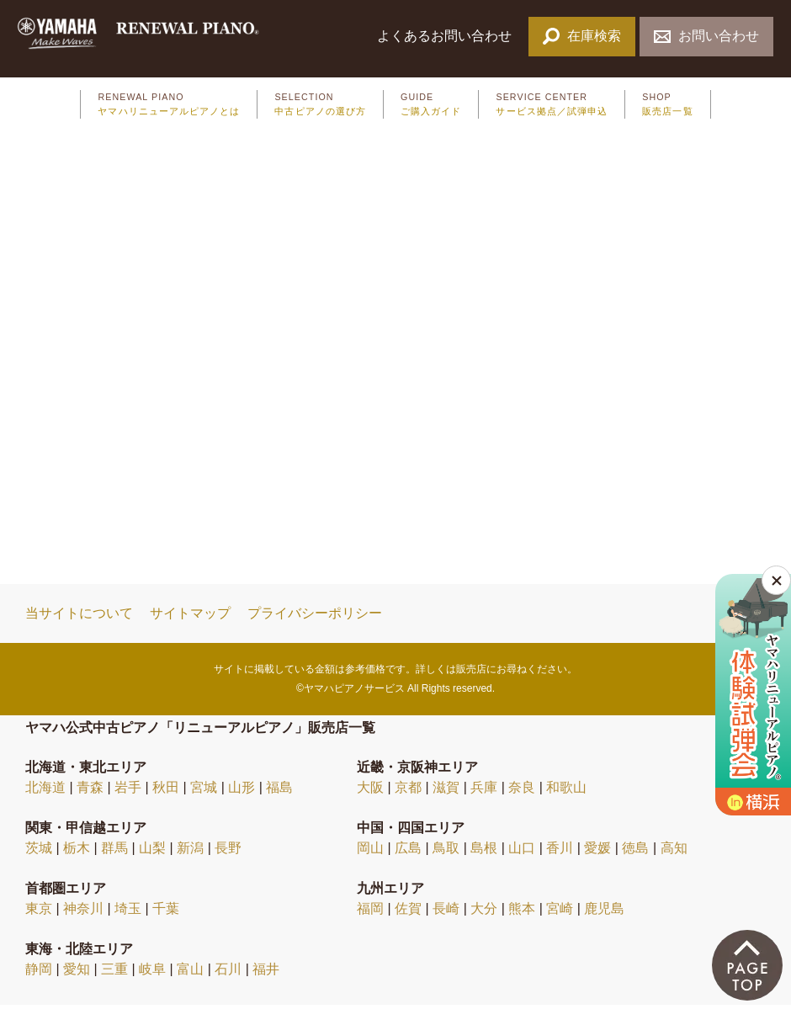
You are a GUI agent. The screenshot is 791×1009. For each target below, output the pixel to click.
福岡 (370, 912)
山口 (521, 852)
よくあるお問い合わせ (446, 36)
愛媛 (597, 852)
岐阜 (152, 973)
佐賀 (408, 912)
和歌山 (566, 791)
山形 (241, 791)
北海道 (45, 791)
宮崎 (559, 912)
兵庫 (483, 791)
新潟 (190, 852)
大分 (483, 912)
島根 (483, 852)
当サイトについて (79, 617)
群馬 (114, 852)
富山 (190, 973)
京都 (408, 791)
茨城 (38, 852)
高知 (674, 852)
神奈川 (83, 912)
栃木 (76, 852)
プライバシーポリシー (314, 617)
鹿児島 (604, 912)
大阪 (370, 791)
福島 (279, 791)
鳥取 (446, 852)
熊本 (521, 912)
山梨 (152, 852)
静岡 (38, 973)
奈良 (521, 791)
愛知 (76, 973)
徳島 (635, 852)
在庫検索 (582, 36)
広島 (408, 852)
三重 (114, 973)
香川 (559, 852)
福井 (265, 973)
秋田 (165, 791)
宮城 (203, 791)
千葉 (165, 912)
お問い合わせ (706, 36)
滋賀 (446, 791)
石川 (228, 973)
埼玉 (127, 912)
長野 (228, 852)
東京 (38, 912)
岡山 (370, 852)
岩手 (127, 791)
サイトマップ (190, 617)
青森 (90, 791)
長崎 (446, 912)
